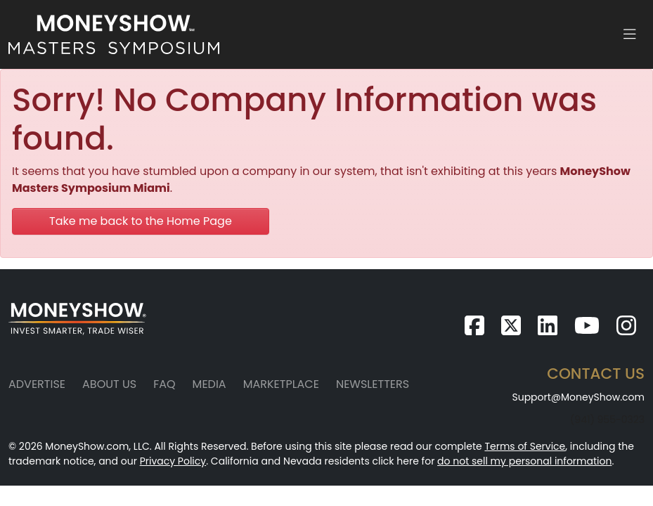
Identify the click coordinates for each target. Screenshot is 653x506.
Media (209, 384)
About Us (109, 384)
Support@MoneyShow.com (578, 397)
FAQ (164, 384)
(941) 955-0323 (607, 420)
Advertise (36, 384)
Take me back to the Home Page (140, 221)
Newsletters (372, 384)
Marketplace (281, 384)
